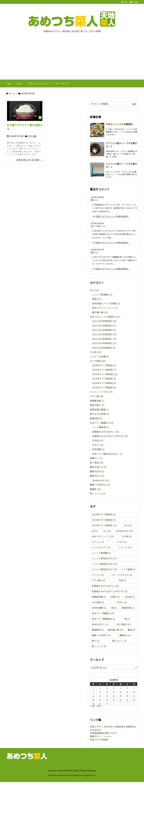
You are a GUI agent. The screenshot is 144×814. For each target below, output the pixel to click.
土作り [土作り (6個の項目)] (122, 602)
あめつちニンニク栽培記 (105, 316)
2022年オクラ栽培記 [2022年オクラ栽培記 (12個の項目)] (104, 525)
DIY (94, 290)
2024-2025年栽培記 (104, 343)
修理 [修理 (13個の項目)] (115, 596)
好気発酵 (98, 449)
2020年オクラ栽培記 (104, 365)
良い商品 (96, 462)
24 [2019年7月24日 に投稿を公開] (107, 699)
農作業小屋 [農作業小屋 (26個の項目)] (116, 629)
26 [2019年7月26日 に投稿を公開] (120, 699)
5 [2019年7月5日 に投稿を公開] (120, 687)
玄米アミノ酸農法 (102, 422)
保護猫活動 (97, 400)
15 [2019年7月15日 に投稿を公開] (93, 695)
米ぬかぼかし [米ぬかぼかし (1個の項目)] (100, 624)
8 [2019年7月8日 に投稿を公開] (93, 691)
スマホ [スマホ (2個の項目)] (122, 541)
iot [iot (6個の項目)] (95, 530)
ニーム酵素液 (100, 427)
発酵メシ (96, 458)
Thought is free (89, 775)
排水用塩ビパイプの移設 (106, 303)
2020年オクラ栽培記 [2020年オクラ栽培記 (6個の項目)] (104, 514)
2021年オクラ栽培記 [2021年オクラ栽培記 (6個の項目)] (104, 519)
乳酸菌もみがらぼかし (105, 431)
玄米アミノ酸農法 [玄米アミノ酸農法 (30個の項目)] (103, 613)
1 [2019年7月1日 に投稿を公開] (93, 687)
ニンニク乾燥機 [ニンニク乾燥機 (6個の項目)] (101, 552)
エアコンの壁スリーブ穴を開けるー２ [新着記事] (121, 145)
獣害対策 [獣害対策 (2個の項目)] (128, 607)
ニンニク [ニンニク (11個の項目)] (125, 547)
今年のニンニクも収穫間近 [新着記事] (119, 124)
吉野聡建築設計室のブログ (103, 733)
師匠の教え (97, 405)
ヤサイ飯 (32, 136)
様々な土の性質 (99, 414)
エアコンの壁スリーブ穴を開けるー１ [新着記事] (121, 165)
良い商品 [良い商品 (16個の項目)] (124, 624)
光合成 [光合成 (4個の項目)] (130, 596)
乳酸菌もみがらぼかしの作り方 (110, 436)
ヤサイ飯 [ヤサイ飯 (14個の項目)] (98, 580)
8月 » (99, 706)
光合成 (97, 440)
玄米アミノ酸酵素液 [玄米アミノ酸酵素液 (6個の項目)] (103, 618)
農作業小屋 (100, 312)
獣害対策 (96, 418)
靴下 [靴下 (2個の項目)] (95, 640)
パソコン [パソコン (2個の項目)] (98, 574)
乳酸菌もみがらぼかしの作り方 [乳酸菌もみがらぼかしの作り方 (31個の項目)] (110, 591)
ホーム (12, 93)
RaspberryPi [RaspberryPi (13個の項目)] (124, 530)
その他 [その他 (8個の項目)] (127, 536)
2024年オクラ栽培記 (104, 383)
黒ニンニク (98, 493)
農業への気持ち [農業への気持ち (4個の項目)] (101, 635)
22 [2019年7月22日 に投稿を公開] (93, 699)
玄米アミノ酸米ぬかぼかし (107, 453)
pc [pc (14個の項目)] (107, 530)
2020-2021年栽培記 (104, 325)
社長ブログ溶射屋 (99, 739)
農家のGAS (97, 471)
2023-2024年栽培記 (104, 338)
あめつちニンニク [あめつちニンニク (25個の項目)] (103, 536)
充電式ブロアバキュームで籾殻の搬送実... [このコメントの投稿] (112, 216)
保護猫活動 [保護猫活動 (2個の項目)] (99, 596)
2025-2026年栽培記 (103, 347)
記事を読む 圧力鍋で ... (29, 159)
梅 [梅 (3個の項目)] (114, 607)
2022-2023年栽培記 (104, 334)
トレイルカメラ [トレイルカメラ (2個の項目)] (101, 547)
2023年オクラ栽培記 (104, 378)
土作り (97, 445)
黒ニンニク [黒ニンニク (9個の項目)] (99, 646)
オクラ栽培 (98, 361)
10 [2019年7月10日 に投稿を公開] (107, 691)
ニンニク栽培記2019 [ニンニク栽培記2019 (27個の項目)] (104, 558)
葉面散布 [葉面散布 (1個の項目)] (98, 629)
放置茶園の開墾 (99, 409)
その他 (95, 352)
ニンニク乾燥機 (102, 294)
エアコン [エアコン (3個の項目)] (98, 541)
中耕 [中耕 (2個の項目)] (122, 580)
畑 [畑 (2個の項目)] (127, 618)
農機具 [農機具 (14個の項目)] (125, 635)
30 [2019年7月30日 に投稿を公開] (100, 703)
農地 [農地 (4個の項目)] (131, 629)
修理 (96, 299)
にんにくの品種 (99, 356)
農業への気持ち (100, 484)
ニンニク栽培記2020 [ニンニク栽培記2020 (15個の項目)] (104, 563)
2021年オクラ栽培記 (104, 369)
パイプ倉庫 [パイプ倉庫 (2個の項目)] (128, 569)
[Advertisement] (72, 58)
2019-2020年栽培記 (104, 321)
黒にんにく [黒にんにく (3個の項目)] (119, 640)
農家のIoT (97, 475)
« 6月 (92, 706)
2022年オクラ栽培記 (104, 374)
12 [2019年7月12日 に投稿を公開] (120, 691)
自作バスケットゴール (105, 307)
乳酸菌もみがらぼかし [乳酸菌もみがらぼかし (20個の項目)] (105, 585)
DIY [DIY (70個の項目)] (128, 525)
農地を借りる (98, 467)
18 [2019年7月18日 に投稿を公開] (114, 695)
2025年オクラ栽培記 (104, 387)
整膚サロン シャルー (101, 736)
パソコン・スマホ (101, 391)
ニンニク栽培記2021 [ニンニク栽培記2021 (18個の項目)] (104, 569)
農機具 (95, 489)
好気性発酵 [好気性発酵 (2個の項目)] (99, 607)
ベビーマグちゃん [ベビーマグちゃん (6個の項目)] (121, 574)
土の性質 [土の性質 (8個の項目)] (98, 602)
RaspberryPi (100, 480)
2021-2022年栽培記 (104, 330)
